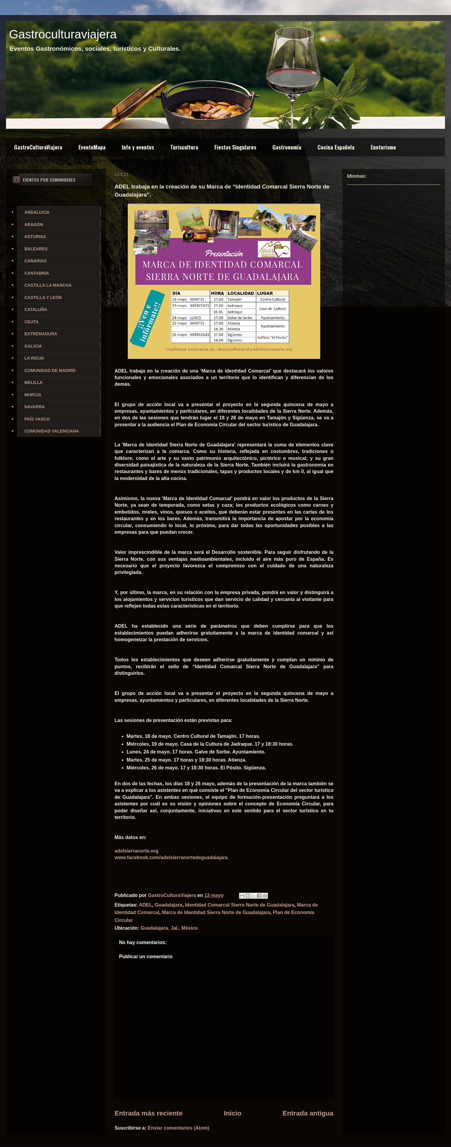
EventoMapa (92, 147)
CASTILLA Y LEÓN (43, 297)
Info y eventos (138, 147)
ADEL (145, 904)
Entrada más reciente (149, 1113)
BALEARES (36, 248)
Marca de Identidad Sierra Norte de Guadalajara (216, 912)
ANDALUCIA (36, 212)
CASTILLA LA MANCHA (48, 285)
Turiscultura (184, 147)
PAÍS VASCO (37, 419)
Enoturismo (383, 147)
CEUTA (31, 321)
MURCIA (32, 394)
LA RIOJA (34, 358)
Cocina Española (336, 147)
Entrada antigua (308, 1113)
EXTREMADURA (40, 333)
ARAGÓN (33, 224)
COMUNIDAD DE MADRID (49, 370)
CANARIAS (35, 260)
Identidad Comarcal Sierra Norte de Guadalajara (239, 904)
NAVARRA (34, 406)
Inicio (232, 1113)
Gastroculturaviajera (63, 34)
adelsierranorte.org (136, 850)
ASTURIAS (35, 236)
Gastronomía (286, 147)
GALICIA (33, 346)
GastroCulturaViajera (38, 147)
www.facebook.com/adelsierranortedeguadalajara (171, 857)
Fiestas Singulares (235, 147)
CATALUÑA (35, 309)
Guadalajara (169, 904)
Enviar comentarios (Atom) (178, 1127)
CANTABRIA (36, 273)
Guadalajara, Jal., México (169, 928)
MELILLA (33, 382)
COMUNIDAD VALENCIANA (51, 431)
